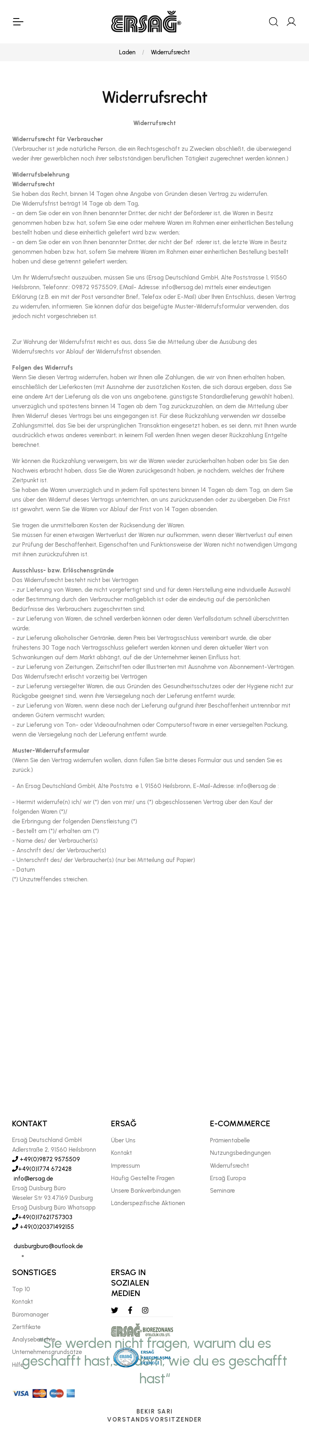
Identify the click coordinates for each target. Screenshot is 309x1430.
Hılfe (18, 1364)
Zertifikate (26, 1327)
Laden (127, 52)
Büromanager (30, 1314)
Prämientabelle (230, 1140)
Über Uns (123, 1140)
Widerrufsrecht (170, 52)
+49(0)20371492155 (43, 1226)
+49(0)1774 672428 (42, 1169)
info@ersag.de (32, 1178)
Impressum (125, 1165)
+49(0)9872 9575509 (46, 1159)
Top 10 (21, 1289)
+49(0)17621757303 (42, 1217)
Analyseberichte (34, 1339)
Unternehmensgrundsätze (47, 1352)
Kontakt (121, 1153)
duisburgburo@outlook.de (47, 1246)
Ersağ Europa (228, 1178)
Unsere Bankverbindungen (146, 1190)
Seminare (222, 1190)
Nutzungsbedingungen (240, 1153)
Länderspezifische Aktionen (148, 1203)
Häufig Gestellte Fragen (143, 1178)
